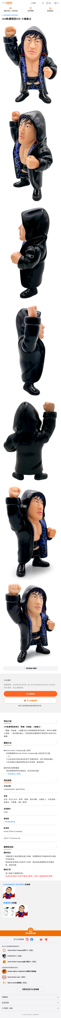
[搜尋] (39, 3)
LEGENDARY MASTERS (10, 15)
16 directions (10, 822)
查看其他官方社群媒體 (30, 989)
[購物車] (43, 3)
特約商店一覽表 (14, 774)
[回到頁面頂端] (30, 930)
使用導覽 (5, 1003)
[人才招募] (31, 3)
